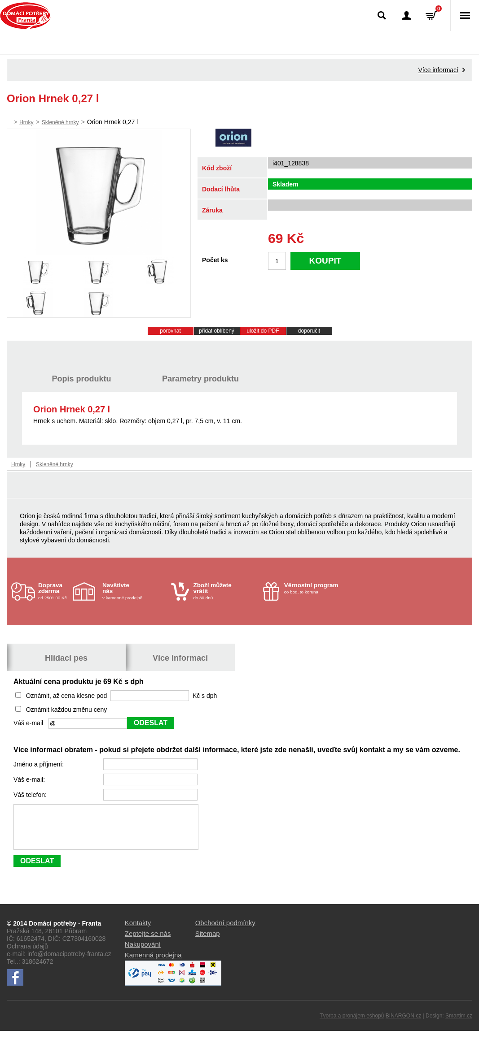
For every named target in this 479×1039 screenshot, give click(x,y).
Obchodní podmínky (225, 931)
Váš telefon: (30, 794)
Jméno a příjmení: (39, 764)
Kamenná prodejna (153, 963)
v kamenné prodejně (134, 591)
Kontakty (138, 931)
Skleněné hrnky (60, 122)
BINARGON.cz (403, 1024)
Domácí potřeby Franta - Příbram (25, 15)
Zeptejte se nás (148, 941)
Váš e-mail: (30, 779)
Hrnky (26, 122)
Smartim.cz (458, 1024)
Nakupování (143, 952)
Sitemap (207, 941)
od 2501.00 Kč (54, 591)
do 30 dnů (225, 591)
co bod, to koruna (316, 588)
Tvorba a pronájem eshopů (352, 1024)
